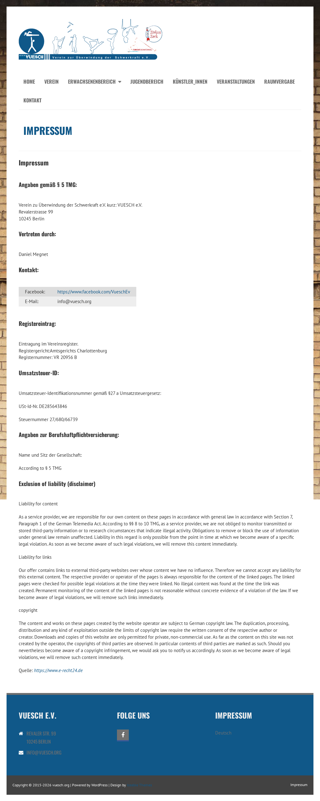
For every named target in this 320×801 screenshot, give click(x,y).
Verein (51, 81)
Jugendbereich (146, 81)
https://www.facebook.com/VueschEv (93, 292)
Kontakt (32, 100)
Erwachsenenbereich (92, 81)
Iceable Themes (139, 785)
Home (29, 81)
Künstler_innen (190, 81)
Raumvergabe (279, 81)
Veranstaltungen (236, 81)
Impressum (299, 784)
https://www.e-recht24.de (58, 670)
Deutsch (223, 733)
